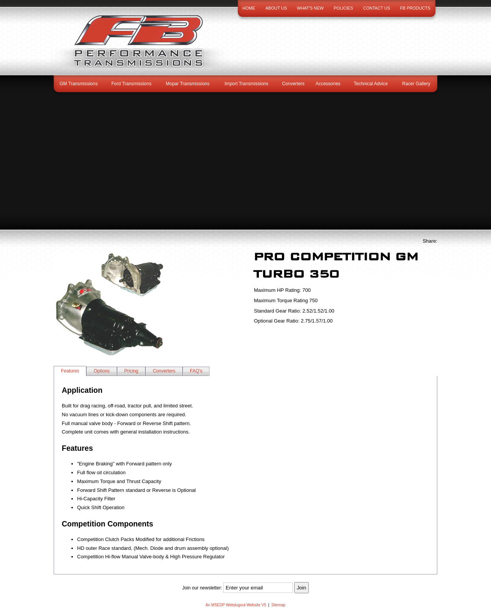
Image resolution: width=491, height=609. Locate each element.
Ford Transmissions (131, 83)
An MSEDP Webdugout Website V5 (236, 605)
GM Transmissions (78, 83)
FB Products (415, 8)
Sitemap (278, 605)
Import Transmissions (246, 83)
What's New (310, 8)
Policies (343, 8)
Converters (293, 83)
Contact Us (376, 8)
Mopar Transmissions (187, 83)
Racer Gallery (416, 83)
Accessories (328, 83)
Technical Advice (371, 83)
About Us (276, 8)
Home (248, 8)
